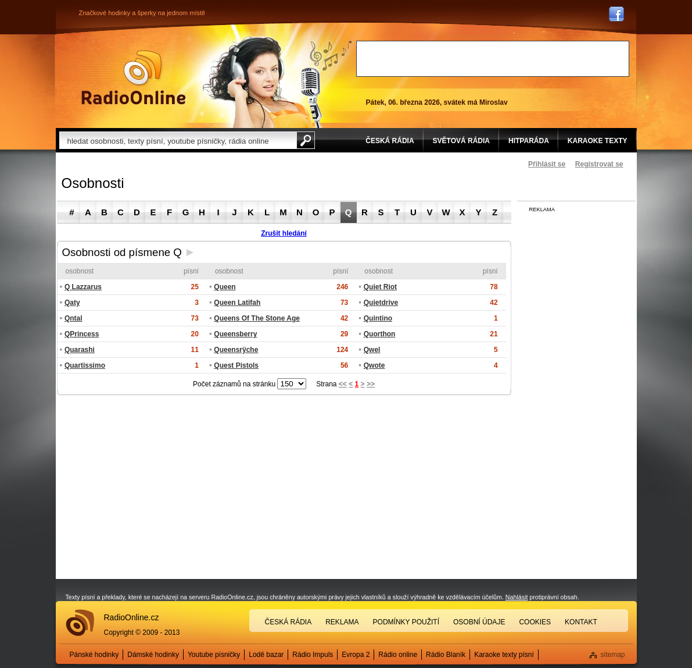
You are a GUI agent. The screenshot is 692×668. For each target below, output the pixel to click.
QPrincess (81, 334)
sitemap (612, 655)
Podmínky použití (406, 622)
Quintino (378, 318)
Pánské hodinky (94, 655)
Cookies (535, 622)
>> (371, 384)
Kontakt (581, 622)
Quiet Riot (380, 287)
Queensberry (235, 334)
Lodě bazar (266, 655)
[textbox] (177, 140)
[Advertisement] (493, 58)
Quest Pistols (236, 365)
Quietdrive (381, 303)
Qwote (374, 365)
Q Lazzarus (83, 287)
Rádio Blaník (445, 655)
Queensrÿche (236, 350)
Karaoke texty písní (504, 655)
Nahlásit (516, 597)
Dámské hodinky (153, 655)
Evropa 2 (356, 655)
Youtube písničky (214, 655)
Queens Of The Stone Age (257, 318)
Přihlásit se (546, 164)
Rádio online (397, 655)
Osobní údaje (479, 622)
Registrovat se (599, 164)
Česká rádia (288, 622)
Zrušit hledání (284, 233)
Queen (224, 287)
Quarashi (79, 350)
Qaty (72, 303)
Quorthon (380, 334)
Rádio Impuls (312, 655)
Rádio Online (133, 77)
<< (343, 384)
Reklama (341, 622)
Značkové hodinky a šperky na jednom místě (142, 12)
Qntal (73, 318)
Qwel (372, 350)
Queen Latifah (237, 303)
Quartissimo (84, 365)
